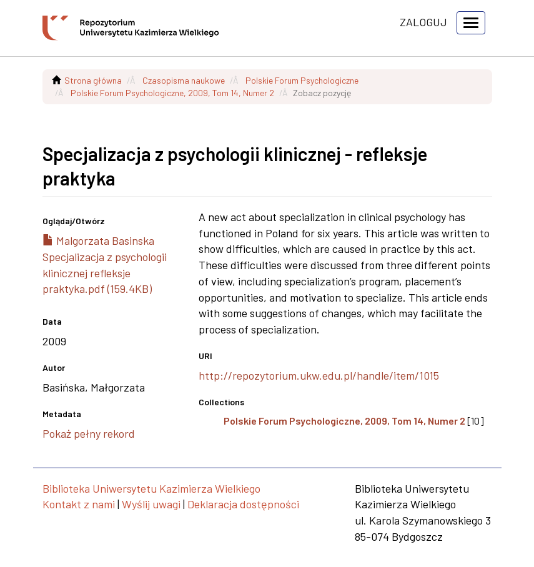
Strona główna (93, 80)
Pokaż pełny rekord (88, 433)
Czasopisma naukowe (183, 80)
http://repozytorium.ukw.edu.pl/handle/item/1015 (319, 375)
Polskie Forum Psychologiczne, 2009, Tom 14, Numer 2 (172, 92)
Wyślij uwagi (151, 504)
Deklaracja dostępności (243, 504)
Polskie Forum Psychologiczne (301, 80)
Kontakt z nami (78, 504)
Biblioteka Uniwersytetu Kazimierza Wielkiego (151, 488)
